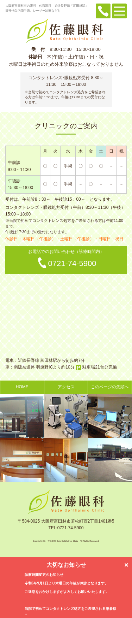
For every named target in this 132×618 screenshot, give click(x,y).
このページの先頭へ (110, 386)
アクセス (66, 386)
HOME (22, 386)
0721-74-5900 (72, 263)
